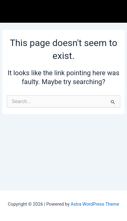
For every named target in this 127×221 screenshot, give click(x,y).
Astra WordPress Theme (95, 204)
